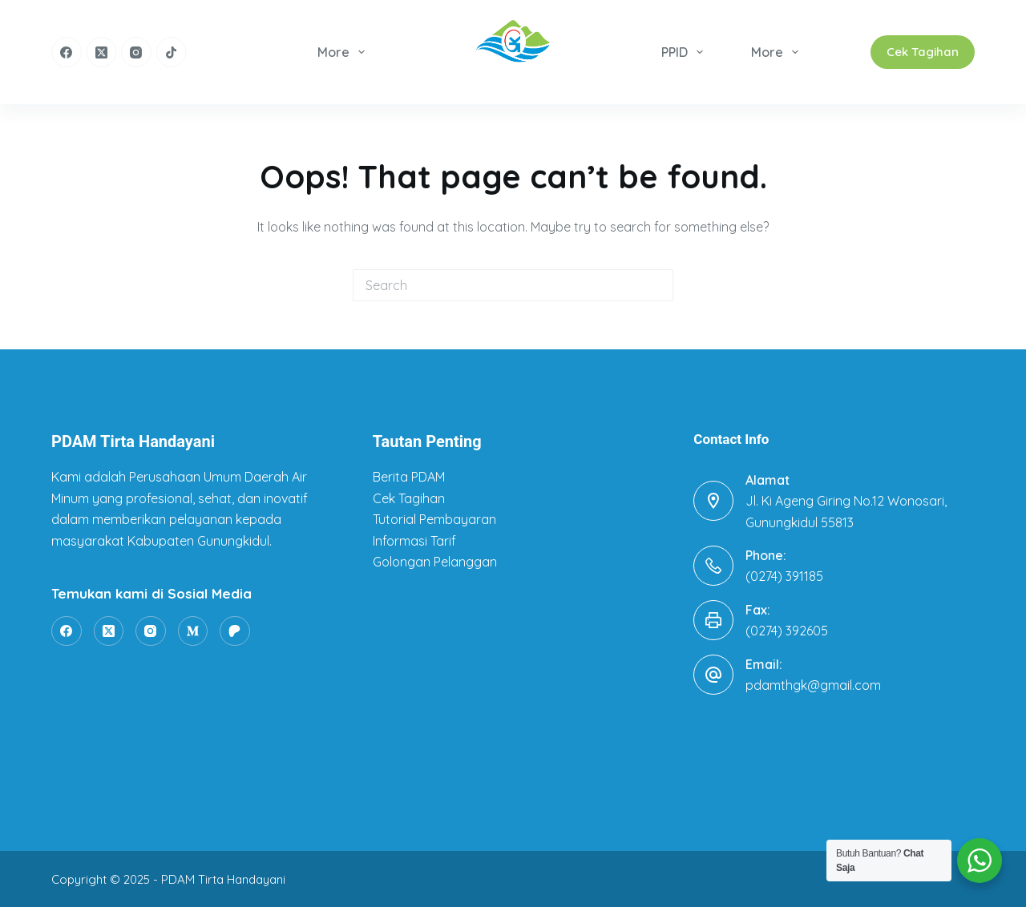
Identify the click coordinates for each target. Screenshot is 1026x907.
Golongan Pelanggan (435, 562)
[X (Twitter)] (102, 52)
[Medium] (193, 631)
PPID (685, 52)
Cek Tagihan (923, 51)
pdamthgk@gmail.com (813, 685)
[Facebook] (66, 52)
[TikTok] (171, 52)
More (344, 52)
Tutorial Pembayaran (434, 519)
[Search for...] (497, 285)
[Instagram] (136, 52)
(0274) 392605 (786, 631)
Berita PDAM (409, 477)
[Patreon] (235, 631)
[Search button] (657, 285)
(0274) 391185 (784, 576)
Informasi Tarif (414, 541)
